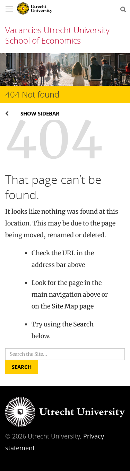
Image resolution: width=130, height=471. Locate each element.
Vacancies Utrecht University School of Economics (57, 35)
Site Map (65, 306)
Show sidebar (39, 113)
